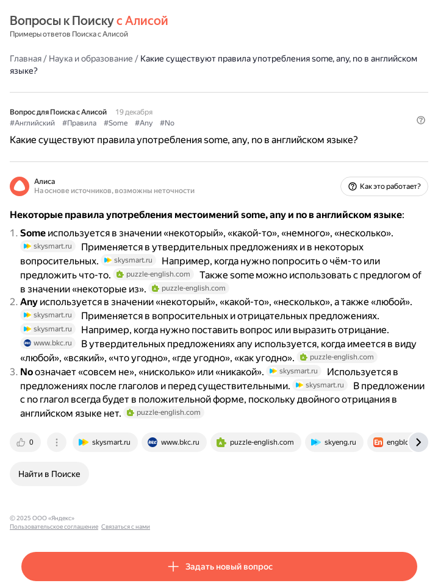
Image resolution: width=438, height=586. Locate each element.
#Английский (32, 123)
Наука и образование (91, 58)
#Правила (79, 123)
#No (167, 123)
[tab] (26, 442)
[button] (421, 120)
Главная (25, 58)
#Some (115, 123)
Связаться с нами (195, 518)
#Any (144, 123)
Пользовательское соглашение (124, 518)
